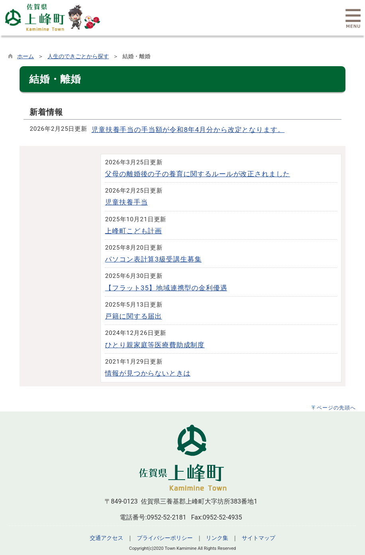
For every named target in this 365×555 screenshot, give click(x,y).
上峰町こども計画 (133, 231)
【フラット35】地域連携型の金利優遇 (166, 288)
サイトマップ (258, 538)
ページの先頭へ (336, 408)
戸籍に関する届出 (133, 316)
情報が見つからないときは (147, 373)
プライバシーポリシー (165, 538)
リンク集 (217, 538)
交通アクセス (106, 538)
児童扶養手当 (126, 202)
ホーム (25, 56)
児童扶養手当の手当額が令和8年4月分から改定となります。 (187, 130)
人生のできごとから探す (78, 56)
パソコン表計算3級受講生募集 (153, 259)
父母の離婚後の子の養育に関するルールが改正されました (197, 174)
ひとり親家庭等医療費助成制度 (155, 345)
